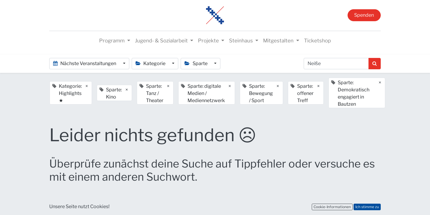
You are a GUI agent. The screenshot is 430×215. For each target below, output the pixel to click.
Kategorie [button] (151, 63)
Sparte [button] (196, 63)
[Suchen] (374, 63)
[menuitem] (317, 41)
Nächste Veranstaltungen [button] (85, 63)
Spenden (364, 15)
